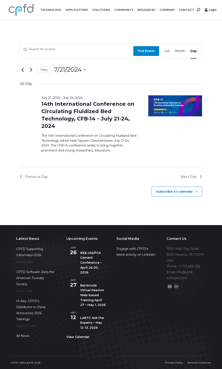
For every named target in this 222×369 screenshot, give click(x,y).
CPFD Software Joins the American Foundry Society (35, 278)
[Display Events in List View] (167, 51)
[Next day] (31, 69)
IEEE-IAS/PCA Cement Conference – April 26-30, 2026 (91, 263)
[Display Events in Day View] (193, 51)
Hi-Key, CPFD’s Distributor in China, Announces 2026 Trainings (31, 310)
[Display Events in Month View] (180, 51)
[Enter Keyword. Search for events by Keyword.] (76, 49)
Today (43, 69)
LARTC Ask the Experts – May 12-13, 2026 (92, 323)
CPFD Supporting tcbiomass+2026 (29, 252)
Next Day (191, 177)
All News (22, 336)
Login (210, 9)
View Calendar (78, 337)
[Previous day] (22, 69)
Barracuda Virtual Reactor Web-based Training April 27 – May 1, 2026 (93, 295)
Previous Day (34, 177)
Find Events (146, 51)
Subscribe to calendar (174, 191)
